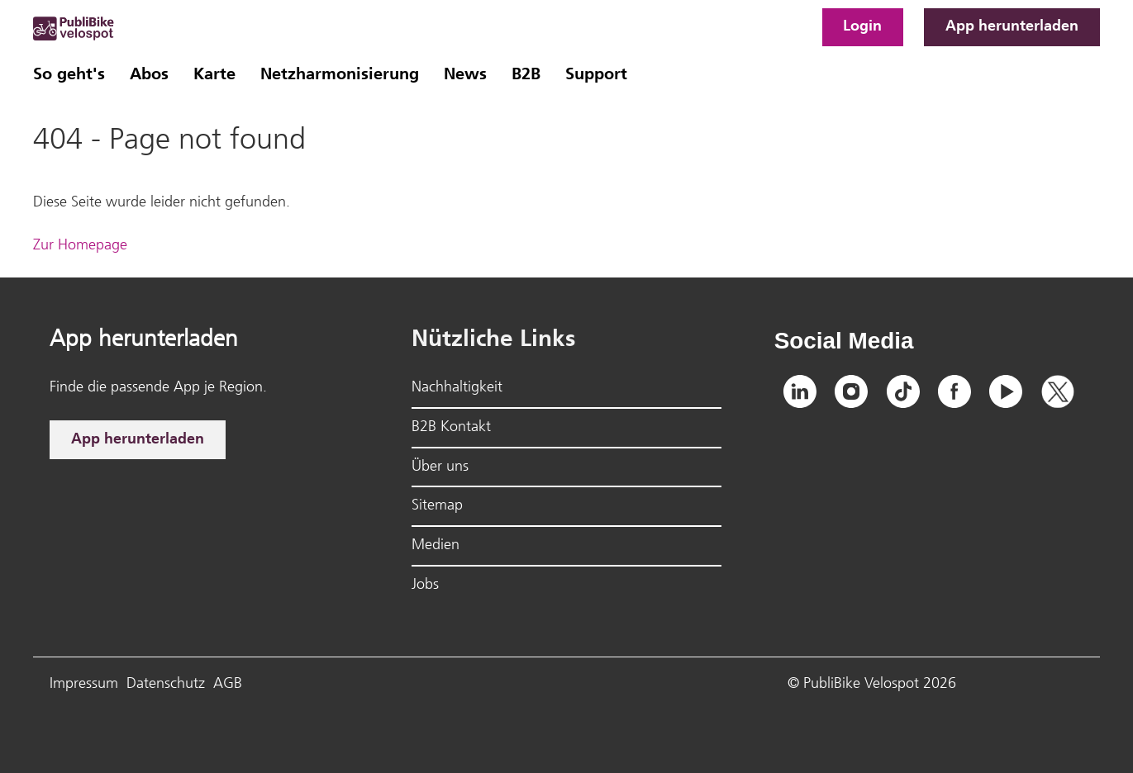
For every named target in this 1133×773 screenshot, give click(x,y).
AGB (227, 684)
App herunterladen (1011, 27)
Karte (214, 75)
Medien (435, 545)
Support (596, 75)
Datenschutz (165, 684)
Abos (149, 75)
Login (862, 27)
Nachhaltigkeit (457, 388)
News (465, 75)
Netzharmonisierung (339, 75)
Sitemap (437, 506)
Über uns (440, 467)
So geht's (69, 75)
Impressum (84, 684)
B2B (526, 75)
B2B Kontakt (451, 427)
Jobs (425, 585)
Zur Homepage (80, 246)
